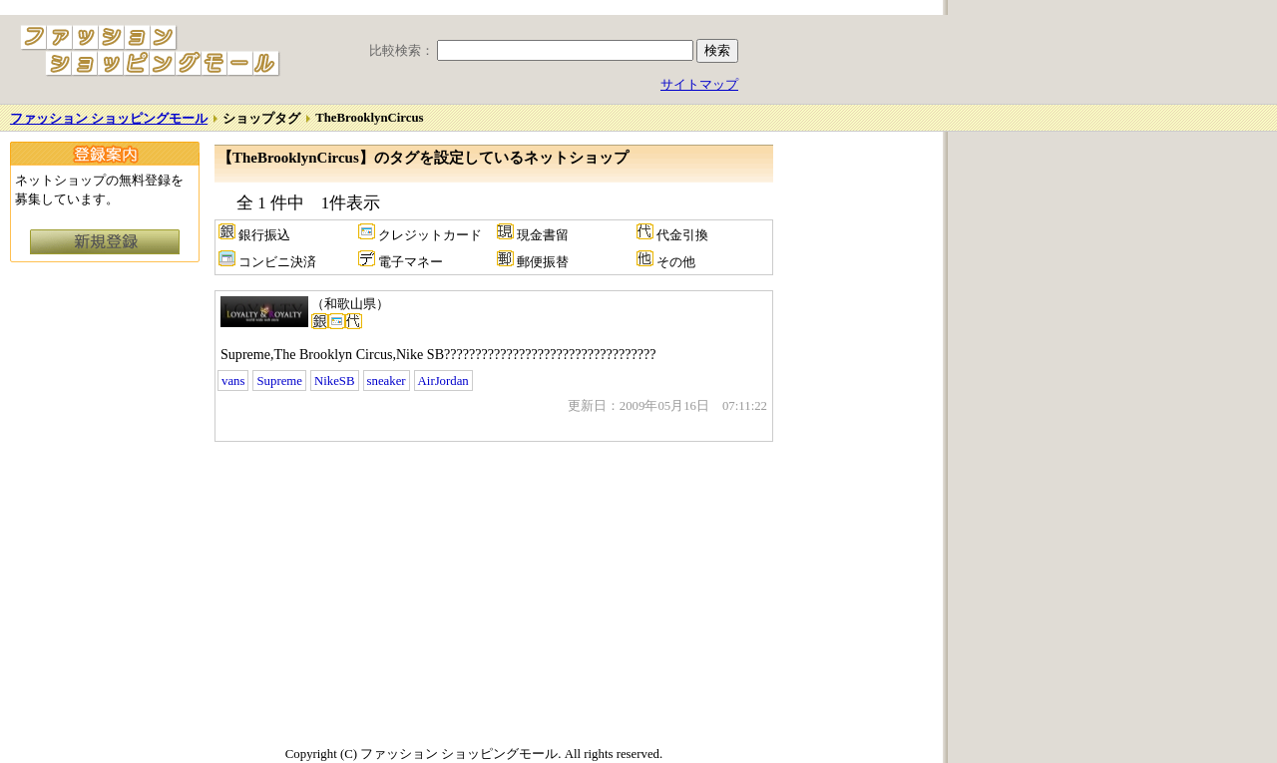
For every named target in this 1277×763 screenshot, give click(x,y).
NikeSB (334, 381)
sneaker (386, 381)
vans (232, 381)
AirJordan (443, 381)
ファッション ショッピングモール (109, 119)
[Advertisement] (382, 591)
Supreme (279, 381)
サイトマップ (699, 85)
